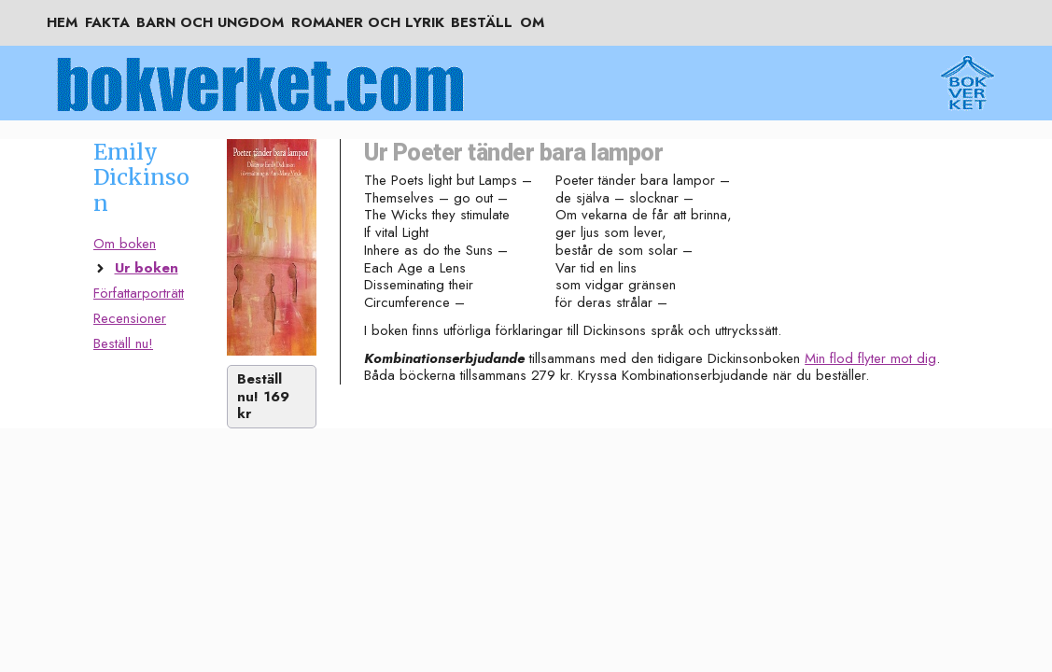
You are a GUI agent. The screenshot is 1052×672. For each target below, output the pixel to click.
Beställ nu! (123, 343)
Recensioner (129, 318)
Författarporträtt (138, 293)
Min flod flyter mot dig (870, 358)
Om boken (124, 244)
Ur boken (146, 268)
